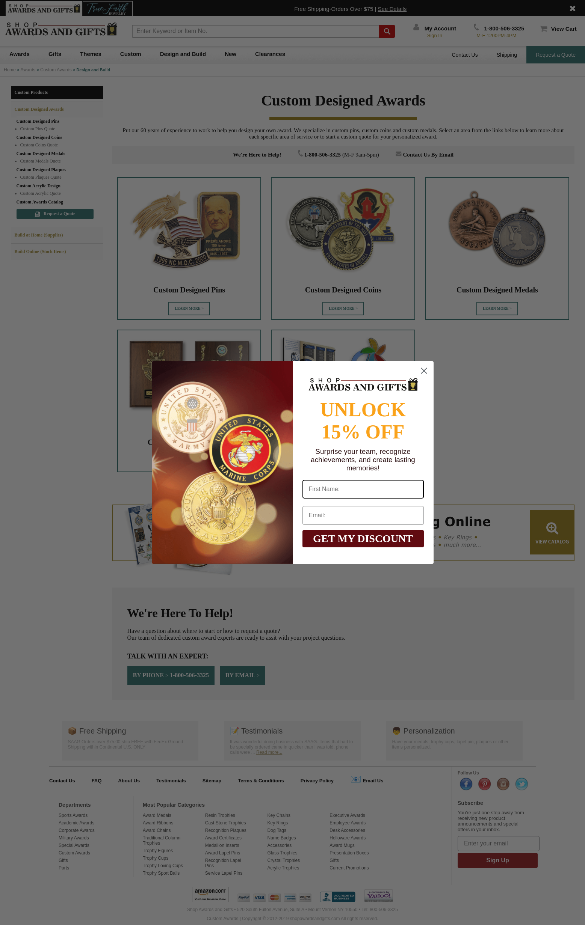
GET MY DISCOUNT (363, 538)
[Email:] (363, 515)
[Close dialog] (424, 370)
